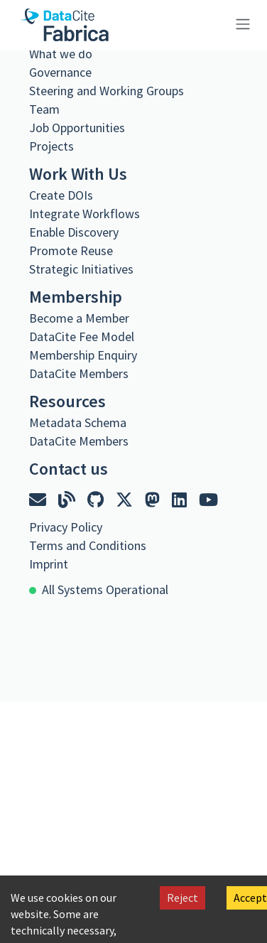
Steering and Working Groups (106, 90)
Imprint (48, 564)
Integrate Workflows (84, 213)
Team (44, 109)
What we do (60, 53)
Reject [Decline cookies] (182, 897)
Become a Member (79, 318)
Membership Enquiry (83, 355)
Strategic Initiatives (81, 269)
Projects (51, 146)
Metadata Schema (77, 422)
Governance (60, 72)
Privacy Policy (65, 527)
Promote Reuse (71, 250)
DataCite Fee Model (81, 336)
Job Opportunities (77, 127)
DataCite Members (79, 373)
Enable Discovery (74, 232)
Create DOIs (61, 195)
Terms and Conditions (87, 545)
